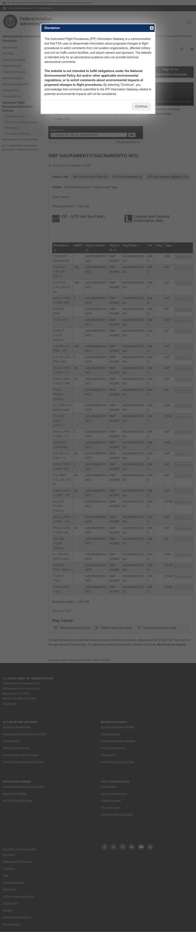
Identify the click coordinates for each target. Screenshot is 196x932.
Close (151, 28)
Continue (141, 106)
